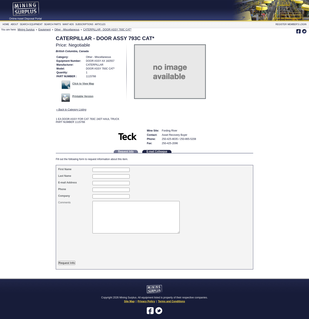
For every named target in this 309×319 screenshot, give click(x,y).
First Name (64, 169)
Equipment (44, 29)
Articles (100, 24)
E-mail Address (67, 182)
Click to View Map (83, 83)
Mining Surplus (26, 29)
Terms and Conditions (171, 301)
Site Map (129, 301)
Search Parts (52, 24)
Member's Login (297, 24)
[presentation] (94, 249)
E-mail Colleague (157, 151)
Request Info (126, 151)
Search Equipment (31, 24)
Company (64, 195)
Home (6, 24)
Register (281, 24)
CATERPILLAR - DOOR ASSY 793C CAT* (107, 29)
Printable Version (82, 96)
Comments (64, 202)
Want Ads (68, 24)
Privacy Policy (146, 301)
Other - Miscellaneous (66, 29)
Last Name (64, 175)
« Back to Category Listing (71, 109)
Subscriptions (84, 24)
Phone (62, 189)
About (14, 24)
